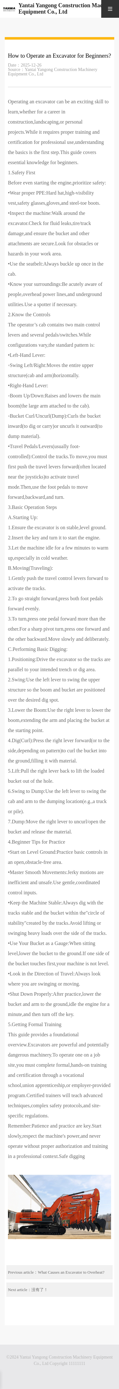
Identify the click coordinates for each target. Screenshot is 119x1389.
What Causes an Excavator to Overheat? (71, 1272)
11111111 (77, 1363)
